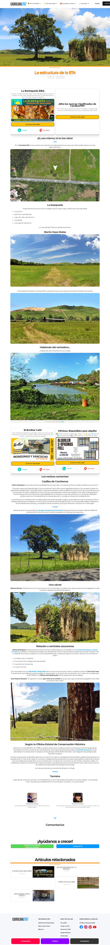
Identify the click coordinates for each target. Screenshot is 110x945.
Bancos (41, 929)
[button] (34, 3)
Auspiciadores (66, 932)
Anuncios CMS (66, 929)
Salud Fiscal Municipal (46, 923)
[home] (18, 4)
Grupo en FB (65, 926)
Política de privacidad (87, 923)
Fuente (55, 507)
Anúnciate (64, 936)
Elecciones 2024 (44, 926)
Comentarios (25, 941)
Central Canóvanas (84, 650)
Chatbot (55, 941)
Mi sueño (64, 923)
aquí (62, 421)
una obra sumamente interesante (50, 510)
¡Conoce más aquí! (32, 121)
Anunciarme (84, 941)
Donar (97, 3)
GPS (55, 142)
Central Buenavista (83, 750)
